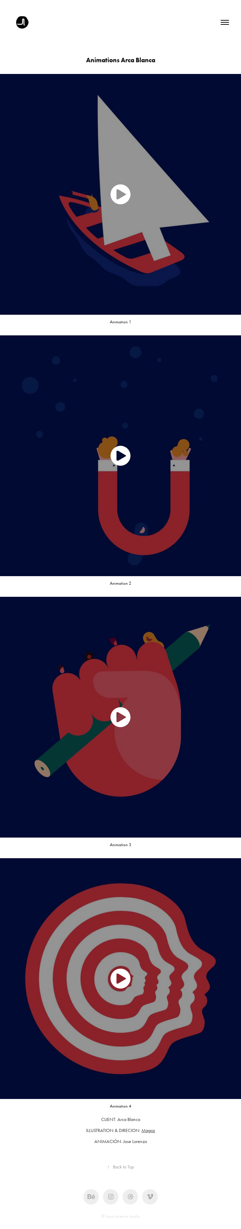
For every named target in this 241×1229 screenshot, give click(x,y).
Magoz (148, 1130)
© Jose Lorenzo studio (120, 1216)
